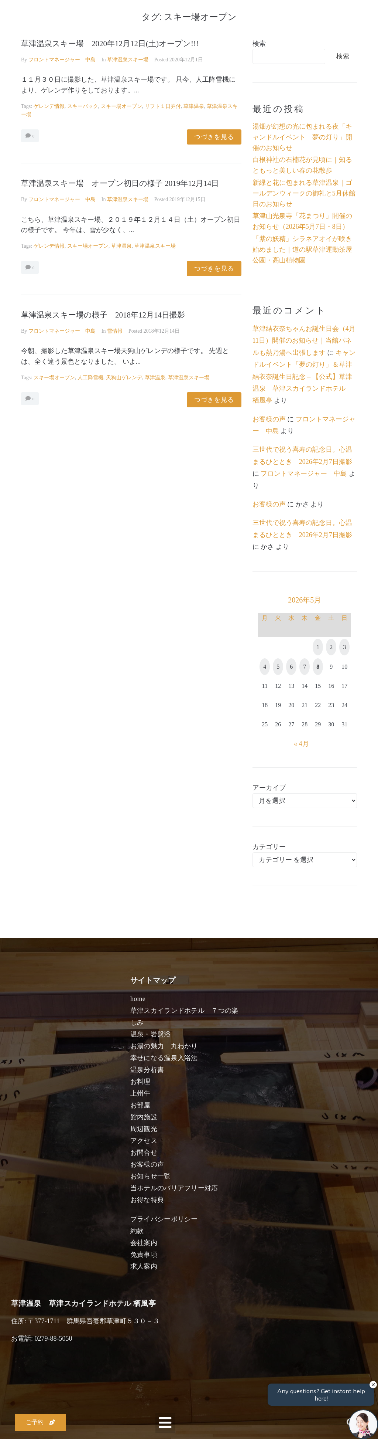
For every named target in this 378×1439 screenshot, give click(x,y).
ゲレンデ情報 (49, 106)
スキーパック (82, 106)
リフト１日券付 (163, 106)
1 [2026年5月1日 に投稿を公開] (317, 647)
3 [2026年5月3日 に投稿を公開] (344, 647)
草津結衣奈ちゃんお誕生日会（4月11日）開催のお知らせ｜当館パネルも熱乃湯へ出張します (303, 340)
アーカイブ (269, 787)
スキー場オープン (121, 106)
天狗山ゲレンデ (124, 377)
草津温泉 (193, 106)
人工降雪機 (90, 377)
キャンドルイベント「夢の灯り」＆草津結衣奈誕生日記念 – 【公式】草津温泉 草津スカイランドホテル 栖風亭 (303, 376)
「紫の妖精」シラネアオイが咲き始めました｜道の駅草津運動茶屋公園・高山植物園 (302, 249)
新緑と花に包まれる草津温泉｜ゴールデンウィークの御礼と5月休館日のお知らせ (303, 193)
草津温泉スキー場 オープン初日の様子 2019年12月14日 (120, 183)
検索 (259, 43)
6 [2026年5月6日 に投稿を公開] (291, 666)
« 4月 (301, 743)
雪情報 (115, 331)
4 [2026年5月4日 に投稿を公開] (264, 666)
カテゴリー (269, 847)
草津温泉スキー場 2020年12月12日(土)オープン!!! (110, 43)
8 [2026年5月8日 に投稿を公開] (317, 666)
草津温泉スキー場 (127, 59)
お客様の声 (269, 419)
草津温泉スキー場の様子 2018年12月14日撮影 (103, 314)
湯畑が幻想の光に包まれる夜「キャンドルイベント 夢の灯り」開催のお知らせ (302, 137)
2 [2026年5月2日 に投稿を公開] (331, 647)
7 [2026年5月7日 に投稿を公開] (304, 666)
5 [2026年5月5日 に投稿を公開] (277, 666)
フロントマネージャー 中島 (62, 59)
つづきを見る (214, 136)
